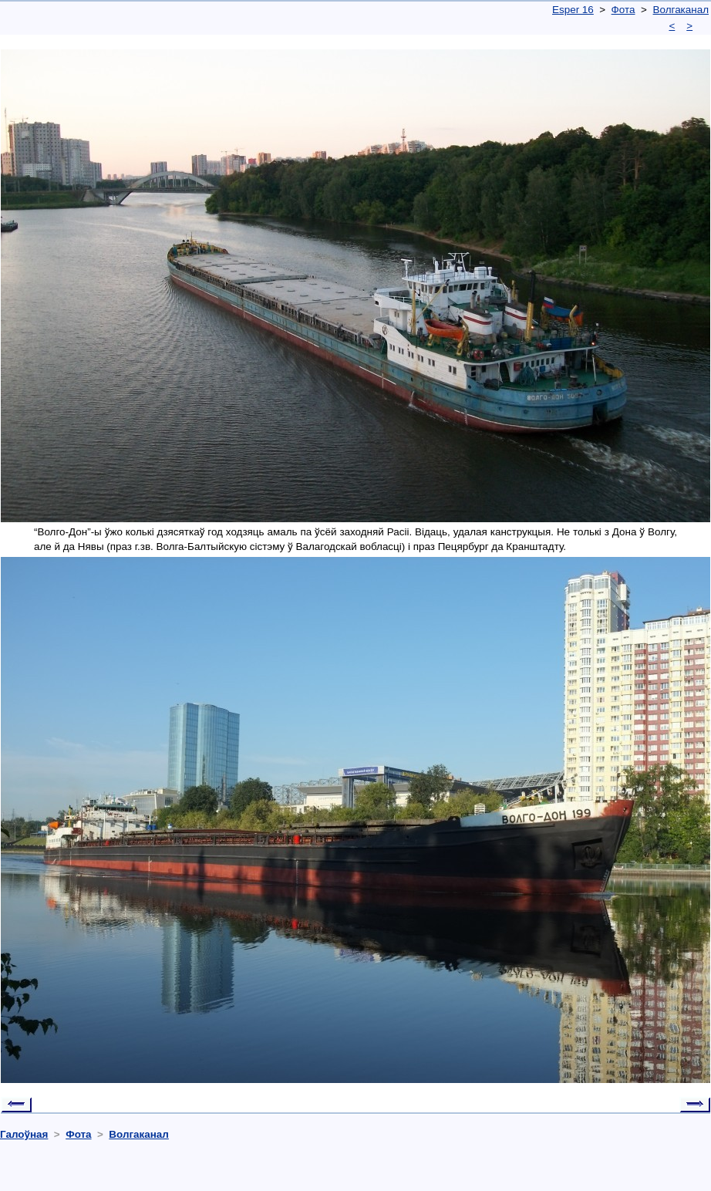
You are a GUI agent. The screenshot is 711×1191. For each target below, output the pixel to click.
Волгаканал (681, 9)
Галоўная (24, 1134)
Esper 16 (573, 9)
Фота (623, 9)
